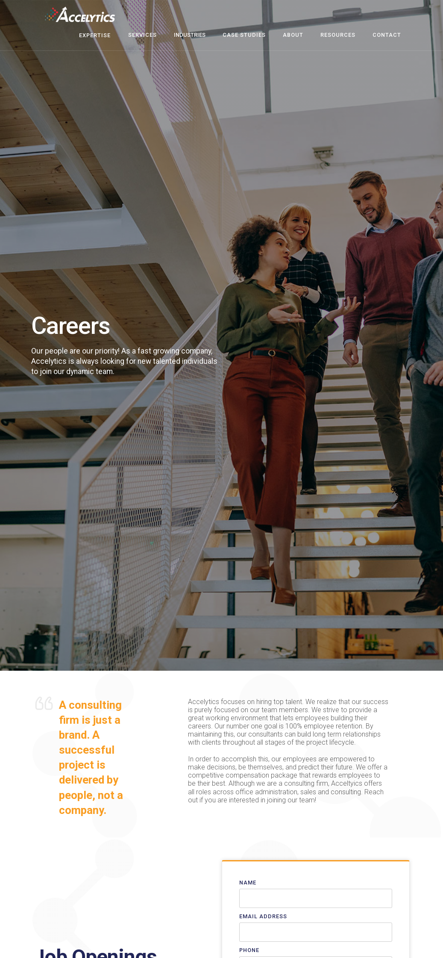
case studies (244, 35)
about (293, 35)
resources (337, 35)
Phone (249, 950)
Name (247, 882)
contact (387, 35)
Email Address (263, 916)
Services (142, 35)
